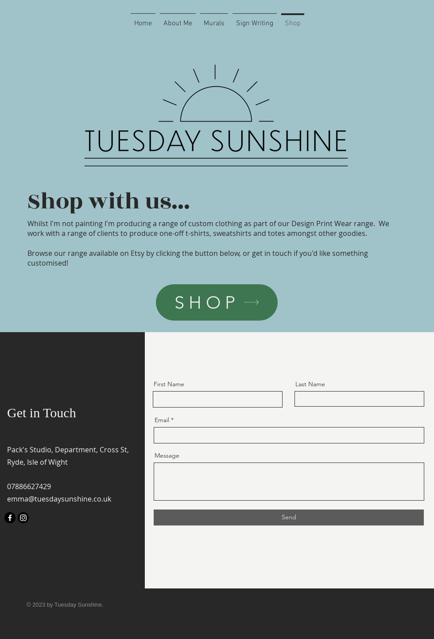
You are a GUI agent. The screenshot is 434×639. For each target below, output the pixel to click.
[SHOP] (217, 302)
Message (167, 455)
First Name (169, 384)
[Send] (289, 517)
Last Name (310, 384)
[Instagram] (23, 517)
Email (162, 420)
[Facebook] (10, 517)
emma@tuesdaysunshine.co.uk (59, 499)
